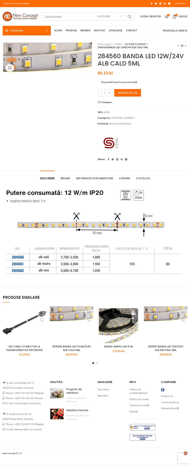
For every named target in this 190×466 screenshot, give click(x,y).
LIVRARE (124, 178)
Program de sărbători (74, 398)
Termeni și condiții (139, 412)
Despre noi (167, 403)
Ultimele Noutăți (170, 415)
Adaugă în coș (127, 92)
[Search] (88, 16)
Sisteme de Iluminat (120, 123)
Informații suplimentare (94, 178)
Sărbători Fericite (77, 417)
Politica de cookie (139, 406)
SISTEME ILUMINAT (135, 44)
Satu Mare (103, 396)
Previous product (178, 46)
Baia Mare (103, 402)
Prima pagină (104, 44)
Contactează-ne (170, 409)
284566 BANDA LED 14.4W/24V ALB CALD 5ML (71, 355)
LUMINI (118, 44)
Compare (106, 102)
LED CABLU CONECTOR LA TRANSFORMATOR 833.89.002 (24, 355)
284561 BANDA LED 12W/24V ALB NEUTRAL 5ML (165, 355)
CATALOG (143, 178)
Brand (65, 178)
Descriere (47, 178)
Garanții (133, 418)
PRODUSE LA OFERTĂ (175, 30)
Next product (185, 46)
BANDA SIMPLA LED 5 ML (118, 354)
